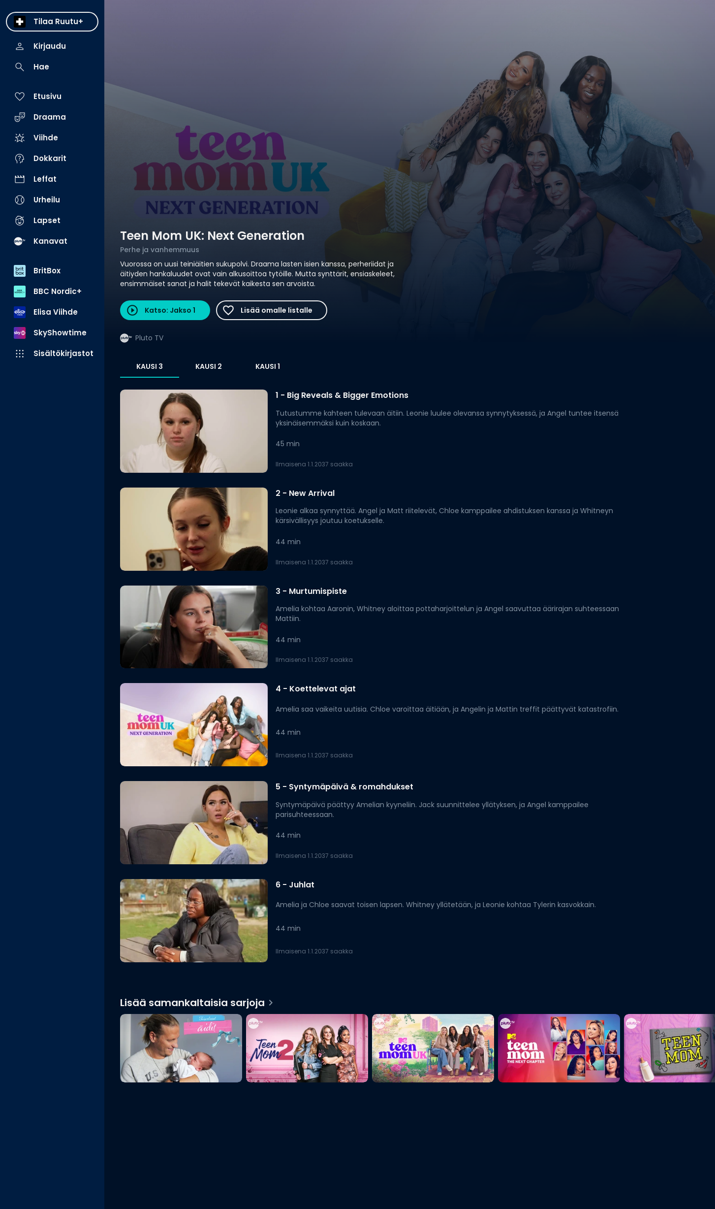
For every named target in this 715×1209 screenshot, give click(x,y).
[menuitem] (52, 22)
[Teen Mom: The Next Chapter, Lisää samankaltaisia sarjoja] (559, 1049)
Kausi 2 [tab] (208, 366)
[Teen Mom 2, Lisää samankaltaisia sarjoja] (307, 1049)
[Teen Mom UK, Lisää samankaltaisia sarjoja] (433, 1049)
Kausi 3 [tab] (149, 366)
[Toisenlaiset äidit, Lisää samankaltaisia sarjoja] (181, 1049)
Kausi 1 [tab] (267, 366)
